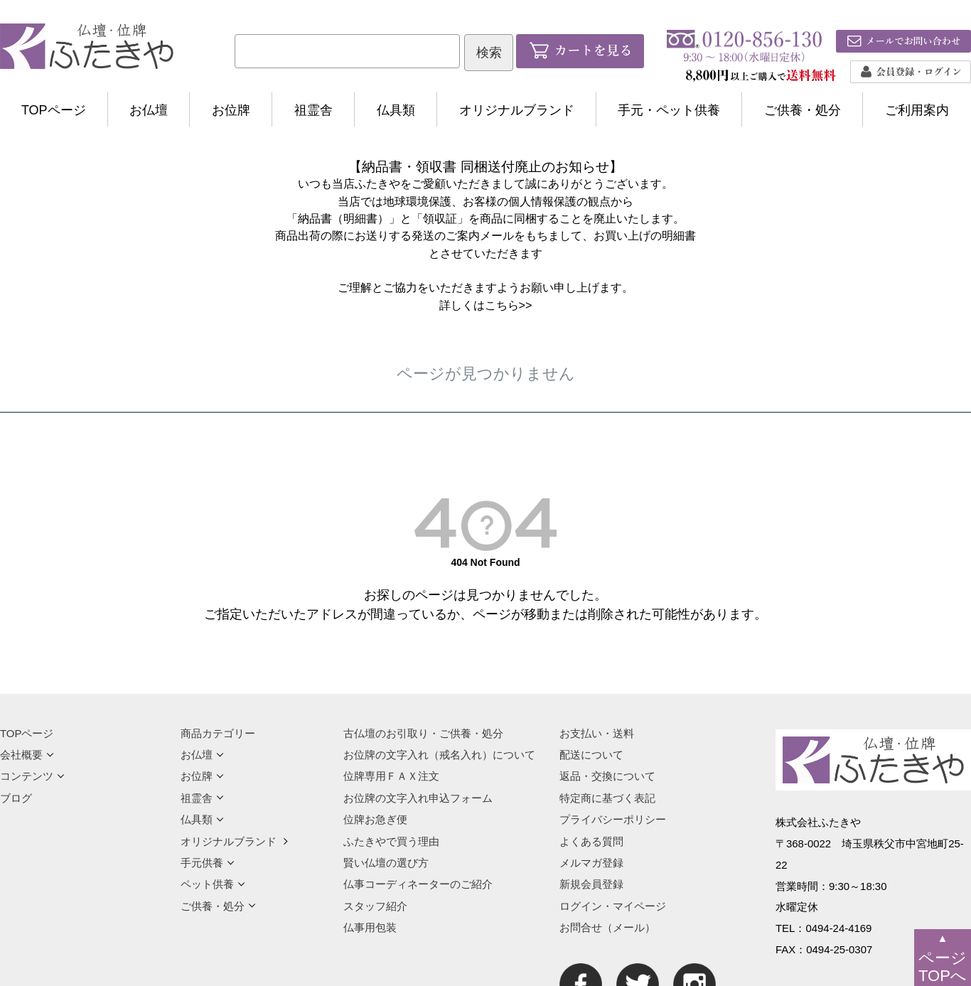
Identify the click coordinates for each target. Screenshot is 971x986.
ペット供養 (213, 884)
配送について (591, 755)
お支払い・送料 (596, 733)
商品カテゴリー (218, 733)
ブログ (16, 798)
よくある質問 (591, 841)
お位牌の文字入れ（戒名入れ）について (439, 755)
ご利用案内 (917, 110)
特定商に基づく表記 (607, 798)
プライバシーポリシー (612, 819)
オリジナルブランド (516, 110)
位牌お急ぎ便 (375, 819)
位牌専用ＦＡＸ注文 (391, 776)
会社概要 (27, 755)
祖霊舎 (313, 110)
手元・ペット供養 (669, 110)
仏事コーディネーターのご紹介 (418, 884)
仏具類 (396, 110)
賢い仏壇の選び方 (386, 863)
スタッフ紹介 (375, 906)
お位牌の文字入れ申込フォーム (418, 798)
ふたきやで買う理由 (391, 841)
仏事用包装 (370, 927)
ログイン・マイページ (612, 906)
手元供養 (208, 863)
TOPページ (53, 110)
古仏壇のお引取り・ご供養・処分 (423, 733)
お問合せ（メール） (607, 927)
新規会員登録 (591, 884)
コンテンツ (32, 776)
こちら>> (508, 305)
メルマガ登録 (591, 863)
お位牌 (231, 110)
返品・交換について (607, 776)
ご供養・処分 (802, 110)
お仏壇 (148, 110)
